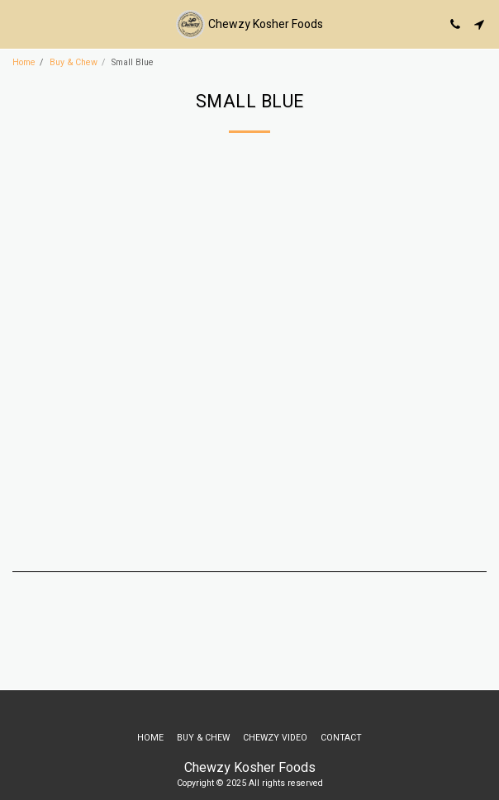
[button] (18, 23)
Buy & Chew (73, 62)
